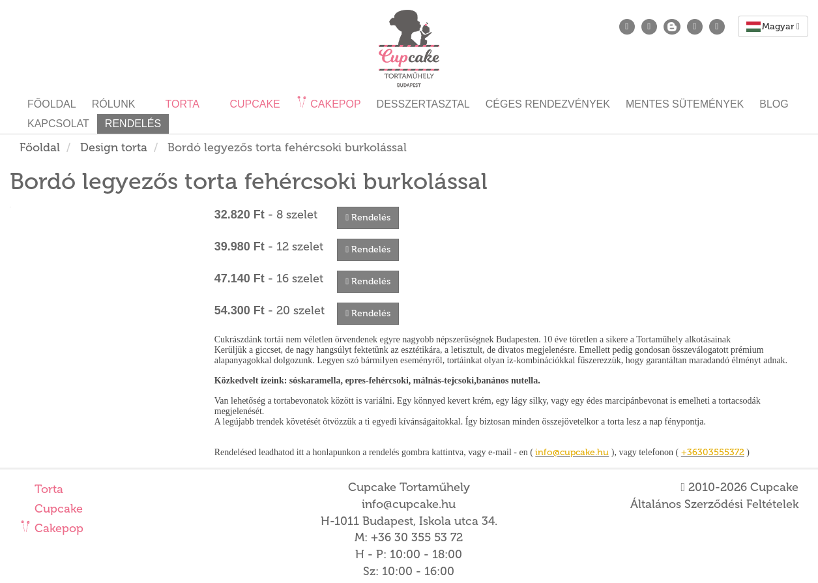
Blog (773, 104)
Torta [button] (180, 104)
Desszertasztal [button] (423, 104)
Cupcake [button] (253, 104)
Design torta (113, 147)
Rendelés (133, 123)
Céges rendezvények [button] (548, 104)
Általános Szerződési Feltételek (714, 504)
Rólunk (114, 104)
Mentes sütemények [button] (685, 104)
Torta (47, 489)
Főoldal (51, 104)
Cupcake (57, 508)
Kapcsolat (58, 123)
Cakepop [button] (334, 104)
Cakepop (57, 528)
